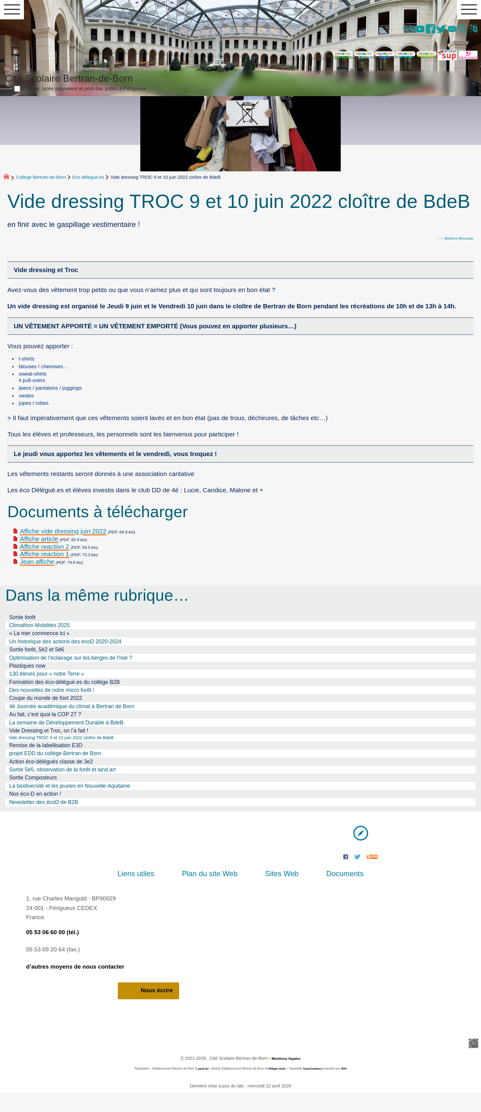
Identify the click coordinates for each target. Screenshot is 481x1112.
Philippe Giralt (275, 1088)
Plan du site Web (215, 892)
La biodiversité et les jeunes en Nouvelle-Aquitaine (69, 804)
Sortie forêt (22, 634)
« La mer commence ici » (39, 650)
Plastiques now (27, 683)
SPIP (349, 1088)
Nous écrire (148, 1009)
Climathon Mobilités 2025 (39, 642)
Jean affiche (37, 578)
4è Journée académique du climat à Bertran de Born (71, 723)
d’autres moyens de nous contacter (75, 985)
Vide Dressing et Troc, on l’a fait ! (48, 747)
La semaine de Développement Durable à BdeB (66, 739)
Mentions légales (286, 1077)
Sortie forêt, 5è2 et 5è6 (36, 666)
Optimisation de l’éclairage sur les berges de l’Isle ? (70, 675)
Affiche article (39, 555)
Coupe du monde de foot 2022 (45, 715)
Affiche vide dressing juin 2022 (63, 548)
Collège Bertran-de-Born (41, 182)
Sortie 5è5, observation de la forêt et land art (62, 788)
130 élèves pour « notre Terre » (46, 691)
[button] (457, 33)
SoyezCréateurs (315, 1088)
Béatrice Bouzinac (456, 243)
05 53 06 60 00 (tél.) (52, 950)
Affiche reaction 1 (44, 571)
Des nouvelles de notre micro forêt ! (51, 707)
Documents (328, 892)
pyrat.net (198, 1088)
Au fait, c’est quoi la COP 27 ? (45, 731)
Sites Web (276, 892)
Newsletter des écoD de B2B (43, 820)
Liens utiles (152, 892)
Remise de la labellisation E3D (46, 764)
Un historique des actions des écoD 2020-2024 (65, 658)
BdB (385, 32)
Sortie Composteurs (33, 796)
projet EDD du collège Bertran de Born (55, 772)
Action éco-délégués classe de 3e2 (51, 780)
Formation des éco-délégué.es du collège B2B (64, 699)
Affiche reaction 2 (44, 563)
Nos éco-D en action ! (35, 812)
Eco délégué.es (88, 182)
